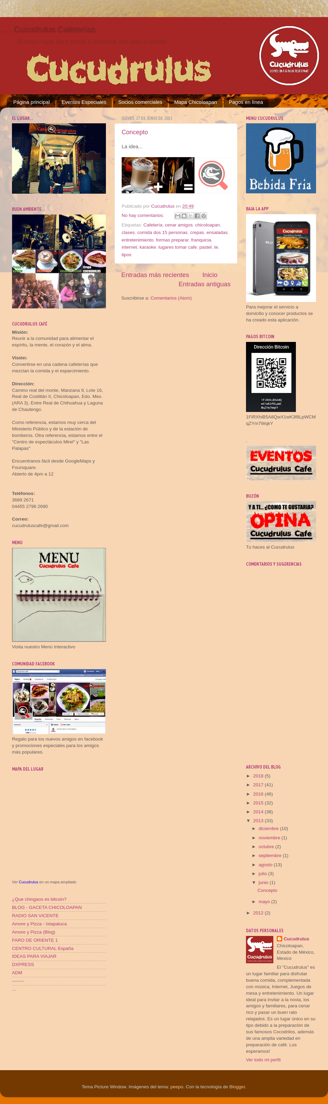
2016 (259, 794)
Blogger (237, 1086)
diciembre (269, 828)
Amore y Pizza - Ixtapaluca (39, 923)
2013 (259, 820)
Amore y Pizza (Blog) (33, 932)
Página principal (31, 102)
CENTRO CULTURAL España (42, 948)
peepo (176, 1086)
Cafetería (153, 224)
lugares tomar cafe (178, 247)
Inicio (209, 274)
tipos (127, 254)
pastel (205, 247)
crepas (197, 232)
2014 (259, 811)
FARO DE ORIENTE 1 (35, 940)
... (14, 989)
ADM (17, 972)
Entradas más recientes (155, 274)
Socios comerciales (140, 102)
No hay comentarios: (143, 215)
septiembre (271, 855)
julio (263, 873)
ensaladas (217, 232)
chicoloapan (207, 224)
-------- (18, 980)
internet (129, 247)
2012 (259, 912)
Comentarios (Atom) (171, 298)
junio (264, 882)
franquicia (201, 240)
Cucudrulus (28, 882)
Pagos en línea (246, 102)
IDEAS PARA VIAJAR (34, 956)
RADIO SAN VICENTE (35, 915)
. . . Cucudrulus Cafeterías (47, 29)
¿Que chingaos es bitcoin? (39, 899)
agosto (266, 864)
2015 (259, 802)
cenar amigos (179, 224)
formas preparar (172, 240)
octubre (267, 846)
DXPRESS (23, 964)
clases (128, 232)
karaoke (148, 247)
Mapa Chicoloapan (195, 102)
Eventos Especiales (84, 102)
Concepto (135, 132)
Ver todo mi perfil (263, 1059)
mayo (265, 901)
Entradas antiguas (205, 284)
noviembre (270, 837)
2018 (259, 775)
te (216, 247)
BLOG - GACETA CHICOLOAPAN (47, 907)
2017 (259, 784)
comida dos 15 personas (162, 232)
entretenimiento (137, 240)
